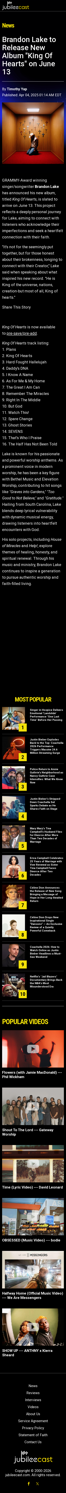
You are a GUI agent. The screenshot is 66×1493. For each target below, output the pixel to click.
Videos (33, 1407)
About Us (33, 1414)
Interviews (33, 1400)
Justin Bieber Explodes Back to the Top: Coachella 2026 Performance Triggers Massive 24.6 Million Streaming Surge (46, 746)
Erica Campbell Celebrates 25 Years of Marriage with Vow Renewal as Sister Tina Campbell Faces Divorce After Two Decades (46, 866)
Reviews (33, 1393)
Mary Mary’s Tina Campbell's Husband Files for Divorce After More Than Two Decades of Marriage (46, 835)
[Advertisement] (33, 674)
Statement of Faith (33, 1435)
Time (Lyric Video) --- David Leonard (32, 1187)
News (33, 1386)
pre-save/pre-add (22, 333)
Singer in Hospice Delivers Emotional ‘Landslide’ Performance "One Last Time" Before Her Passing (46, 715)
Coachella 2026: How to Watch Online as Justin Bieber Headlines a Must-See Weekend (45, 952)
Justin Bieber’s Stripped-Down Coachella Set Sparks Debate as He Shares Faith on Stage (45, 803)
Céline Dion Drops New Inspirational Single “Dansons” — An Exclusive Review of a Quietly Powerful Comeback (46, 924)
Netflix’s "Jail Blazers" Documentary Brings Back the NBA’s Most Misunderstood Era (46, 981)
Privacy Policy (33, 1428)
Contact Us (33, 1442)
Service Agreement (33, 1421)
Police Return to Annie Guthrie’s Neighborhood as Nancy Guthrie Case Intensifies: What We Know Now (46, 776)
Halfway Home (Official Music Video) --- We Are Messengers (32, 1295)
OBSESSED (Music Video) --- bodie (31, 1240)
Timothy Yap (17, 89)
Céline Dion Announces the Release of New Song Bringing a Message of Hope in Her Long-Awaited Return (46, 894)
